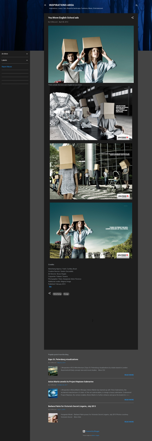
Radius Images (95, 435)
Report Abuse (7, 67)
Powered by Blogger (91, 431)
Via (50, 287)
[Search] (136, 6)
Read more (129, 375)
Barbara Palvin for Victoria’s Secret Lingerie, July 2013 (72, 406)
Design (66, 294)
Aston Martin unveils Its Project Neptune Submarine (70, 382)
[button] (132, 18)
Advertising (57, 294)
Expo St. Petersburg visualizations (63, 359)
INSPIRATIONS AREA (61, 5)
